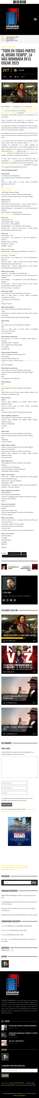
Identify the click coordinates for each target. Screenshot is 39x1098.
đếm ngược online (6, 939)
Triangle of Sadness (6, 190)
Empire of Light (5, 386)
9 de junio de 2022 (10, 672)
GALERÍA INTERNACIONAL (9, 46)
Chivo (3, 926)
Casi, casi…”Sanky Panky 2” (16, 1041)
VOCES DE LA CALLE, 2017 (19, 930)
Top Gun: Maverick (6, 188)
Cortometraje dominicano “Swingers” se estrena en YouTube (23, 1034)
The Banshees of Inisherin (9, 113)
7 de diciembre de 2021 (11, 703)
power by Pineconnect (19, 1095)
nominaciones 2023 (14, 553)
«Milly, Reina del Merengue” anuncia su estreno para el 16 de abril (12, 39)
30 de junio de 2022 (10, 641)
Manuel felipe (5, 930)
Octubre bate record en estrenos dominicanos (22, 1026)
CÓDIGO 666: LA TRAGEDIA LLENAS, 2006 (19, 926)
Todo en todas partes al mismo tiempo (14, 556)
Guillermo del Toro (32, 151)
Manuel (3, 935)
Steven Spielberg (6, 214)
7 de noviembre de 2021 (11, 734)
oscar (24, 553)
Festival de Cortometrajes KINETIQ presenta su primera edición (19, 915)
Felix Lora (21, 70)
